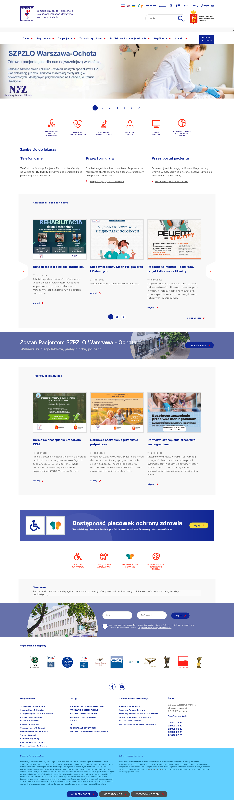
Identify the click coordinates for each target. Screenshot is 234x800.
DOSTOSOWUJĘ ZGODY (147, 794)
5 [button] (124, 107)
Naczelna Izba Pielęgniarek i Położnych (137, 724)
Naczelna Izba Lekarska (130, 721)
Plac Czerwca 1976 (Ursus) (32, 742)
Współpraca (160, 38)
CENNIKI (73, 721)
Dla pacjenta (65, 38)
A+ (203, 6)
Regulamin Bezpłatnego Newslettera (154, 627)
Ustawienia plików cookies (153, 769)
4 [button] (117, 107)
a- (207, 6)
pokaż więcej (194, 318)
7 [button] (139, 107)
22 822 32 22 (175, 726)
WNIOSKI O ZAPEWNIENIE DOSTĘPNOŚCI (89, 731)
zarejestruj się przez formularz (107, 181)
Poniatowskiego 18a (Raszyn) (33, 746)
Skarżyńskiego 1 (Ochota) (32, 710)
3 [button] (110, 107)
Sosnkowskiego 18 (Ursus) (32, 728)
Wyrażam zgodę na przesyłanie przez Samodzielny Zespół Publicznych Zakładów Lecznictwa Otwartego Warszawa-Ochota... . (148, 626)
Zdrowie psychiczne (90, 38)
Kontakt (179, 38)
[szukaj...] (182, 18)
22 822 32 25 (175, 735)
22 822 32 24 (175, 732)
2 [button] (102, 107)
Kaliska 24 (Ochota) (29, 724)
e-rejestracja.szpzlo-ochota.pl (171, 181)
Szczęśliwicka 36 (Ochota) (32, 706)
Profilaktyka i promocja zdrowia (128, 38)
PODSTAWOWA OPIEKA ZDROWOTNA (87, 706)
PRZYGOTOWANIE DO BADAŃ (83, 713)
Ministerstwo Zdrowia (129, 706)
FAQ (71, 724)
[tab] (110, 317)
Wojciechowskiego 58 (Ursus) (34, 731)
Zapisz (179, 615)
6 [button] (132, 107)
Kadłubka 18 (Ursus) (29, 739)
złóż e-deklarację (198, 345)
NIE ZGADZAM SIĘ (112, 794)
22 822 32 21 (44, 171)
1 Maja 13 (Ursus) (28, 735)
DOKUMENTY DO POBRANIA (83, 717)
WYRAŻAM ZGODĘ (80, 794)
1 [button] (95, 107)
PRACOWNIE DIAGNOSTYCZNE (84, 710)
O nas (26, 38)
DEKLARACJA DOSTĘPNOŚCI (83, 728)
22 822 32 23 (175, 729)
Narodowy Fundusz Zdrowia (132, 710)
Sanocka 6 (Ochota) (29, 721)
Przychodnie (43, 38)
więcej (36, 303)
